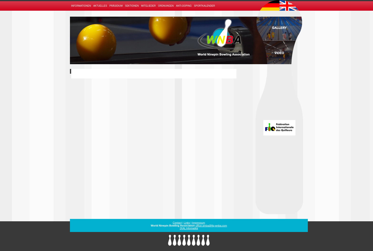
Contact (177, 222)
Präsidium (116, 6)
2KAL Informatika (189, 228)
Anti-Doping (184, 6)
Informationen (81, 6)
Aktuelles (100, 6)
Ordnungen (166, 6)
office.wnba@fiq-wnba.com (211, 225)
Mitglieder (148, 6)
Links (187, 222)
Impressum (198, 222)
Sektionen (132, 6)
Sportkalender (204, 6)
